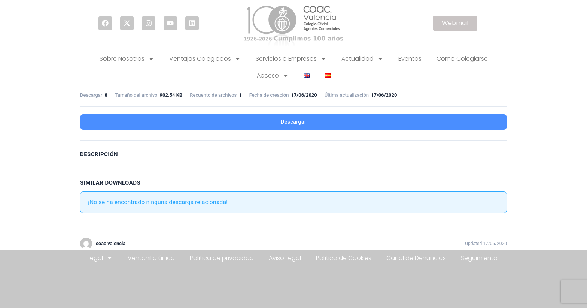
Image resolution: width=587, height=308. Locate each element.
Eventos (410, 58)
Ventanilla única (151, 258)
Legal (100, 258)
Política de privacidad (222, 258)
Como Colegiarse (462, 58)
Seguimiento (479, 258)
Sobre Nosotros (127, 59)
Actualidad (362, 59)
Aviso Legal (285, 258)
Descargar (294, 121)
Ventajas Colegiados (205, 59)
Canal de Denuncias (416, 258)
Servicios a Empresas (291, 59)
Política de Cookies (343, 258)
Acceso (273, 75)
